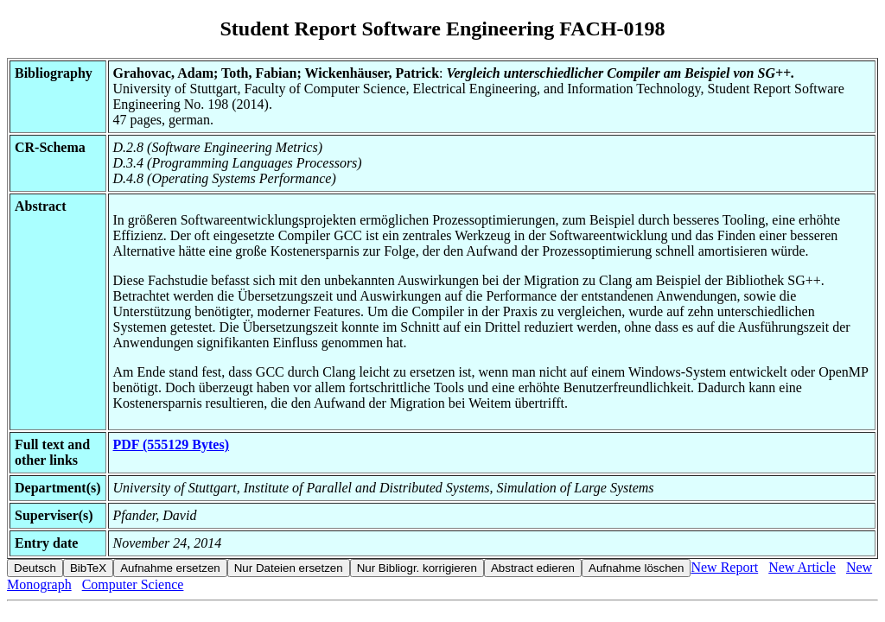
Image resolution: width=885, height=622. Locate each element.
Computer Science (133, 584)
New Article (802, 567)
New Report (724, 567)
